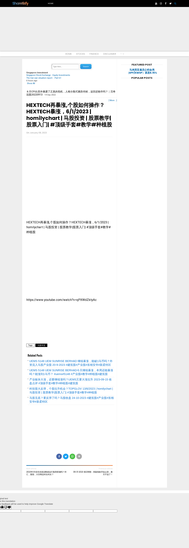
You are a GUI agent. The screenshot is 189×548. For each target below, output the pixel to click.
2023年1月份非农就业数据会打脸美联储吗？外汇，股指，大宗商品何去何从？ (46, 473)
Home (51, 3)
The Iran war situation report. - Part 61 (43, 78)
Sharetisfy (20, 3)
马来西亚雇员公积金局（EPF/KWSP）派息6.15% (142, 71)
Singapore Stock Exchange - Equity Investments (48, 75)
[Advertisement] (94, 30)
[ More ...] (113, 100)
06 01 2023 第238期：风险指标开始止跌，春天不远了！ (93, 473)
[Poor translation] (7, 507)
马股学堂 (41, 345)
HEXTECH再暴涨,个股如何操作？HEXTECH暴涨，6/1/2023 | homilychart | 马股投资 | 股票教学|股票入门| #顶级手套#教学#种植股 (69, 114)
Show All (31, 83)
